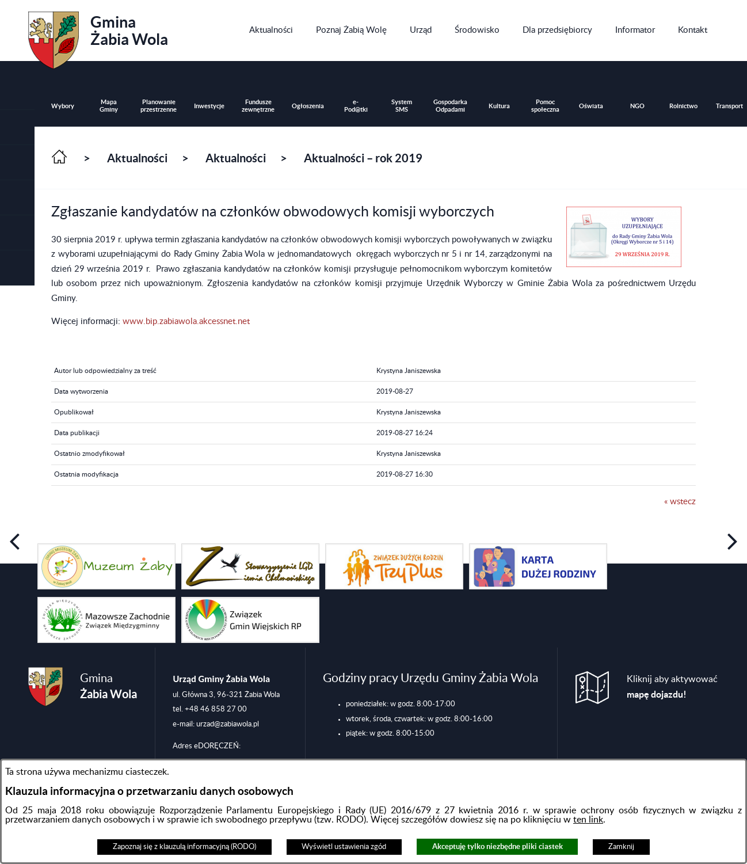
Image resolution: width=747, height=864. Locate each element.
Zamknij (621, 847)
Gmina (98, 36)
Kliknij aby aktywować (672, 687)
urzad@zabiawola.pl (227, 724)
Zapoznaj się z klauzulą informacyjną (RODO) (184, 847)
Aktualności (137, 158)
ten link (588, 819)
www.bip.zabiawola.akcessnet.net (186, 321)
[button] (17, 162)
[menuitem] (271, 30)
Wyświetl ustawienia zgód (344, 847)
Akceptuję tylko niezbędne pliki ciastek (497, 846)
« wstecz (680, 501)
